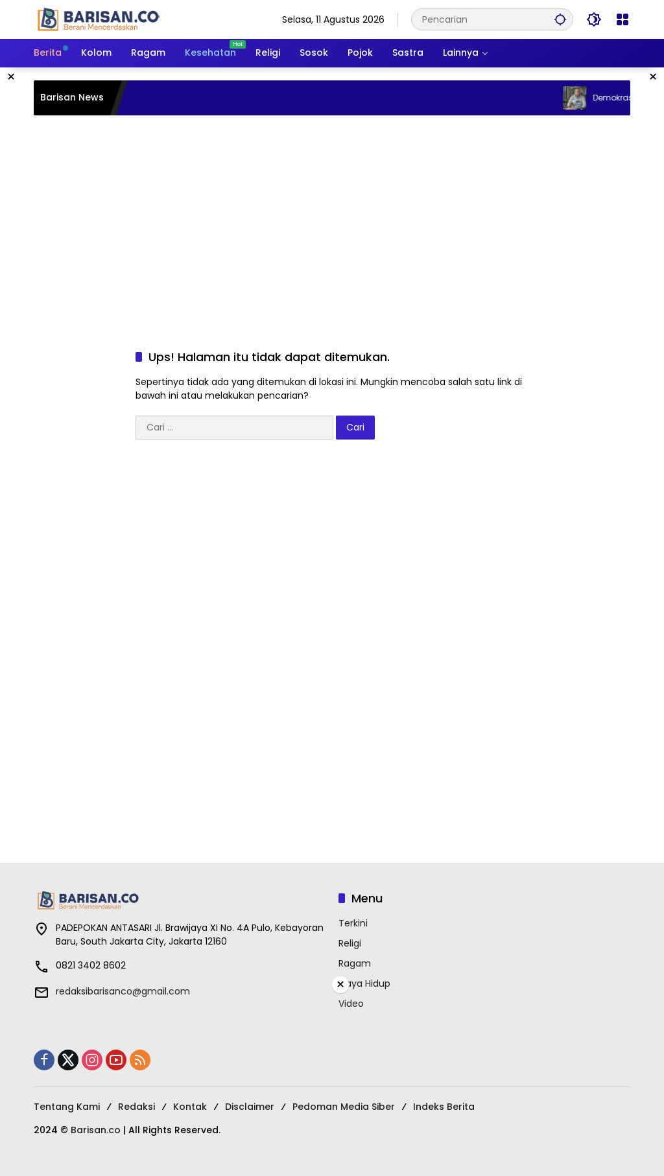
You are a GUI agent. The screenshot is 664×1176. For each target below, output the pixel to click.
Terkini (353, 923)
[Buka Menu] (622, 19)
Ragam (354, 963)
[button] (560, 19)
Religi (349, 943)
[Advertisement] (332, 219)
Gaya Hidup (364, 983)
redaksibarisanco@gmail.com (123, 991)
